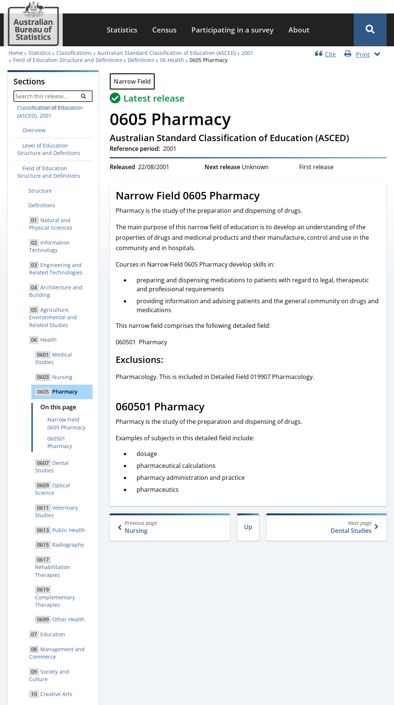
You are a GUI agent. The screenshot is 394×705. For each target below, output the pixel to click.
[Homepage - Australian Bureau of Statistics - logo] (33, 23)
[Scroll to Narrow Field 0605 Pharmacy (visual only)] (268, 196)
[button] (370, 29)
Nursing (170, 527)
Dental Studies (325, 527)
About (299, 29)
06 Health (172, 59)
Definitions (141, 59)
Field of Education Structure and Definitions (67, 59)
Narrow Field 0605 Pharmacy (66, 423)
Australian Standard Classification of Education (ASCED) (166, 52)
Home (16, 52)
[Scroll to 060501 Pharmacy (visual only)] (212, 407)
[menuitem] (122, 30)
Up (248, 527)
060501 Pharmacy (59, 442)
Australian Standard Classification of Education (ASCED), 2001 (50, 108)
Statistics (122, 29)
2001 (247, 52)
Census (164, 29)
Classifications (74, 52)
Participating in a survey (232, 29)
